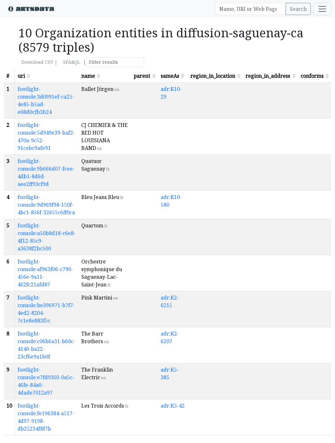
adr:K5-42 (173, 405)
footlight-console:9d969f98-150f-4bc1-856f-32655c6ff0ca (46, 205)
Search (298, 8)
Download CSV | (39, 62)
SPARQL (71, 62)
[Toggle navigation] (322, 9)
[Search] (250, 9)
